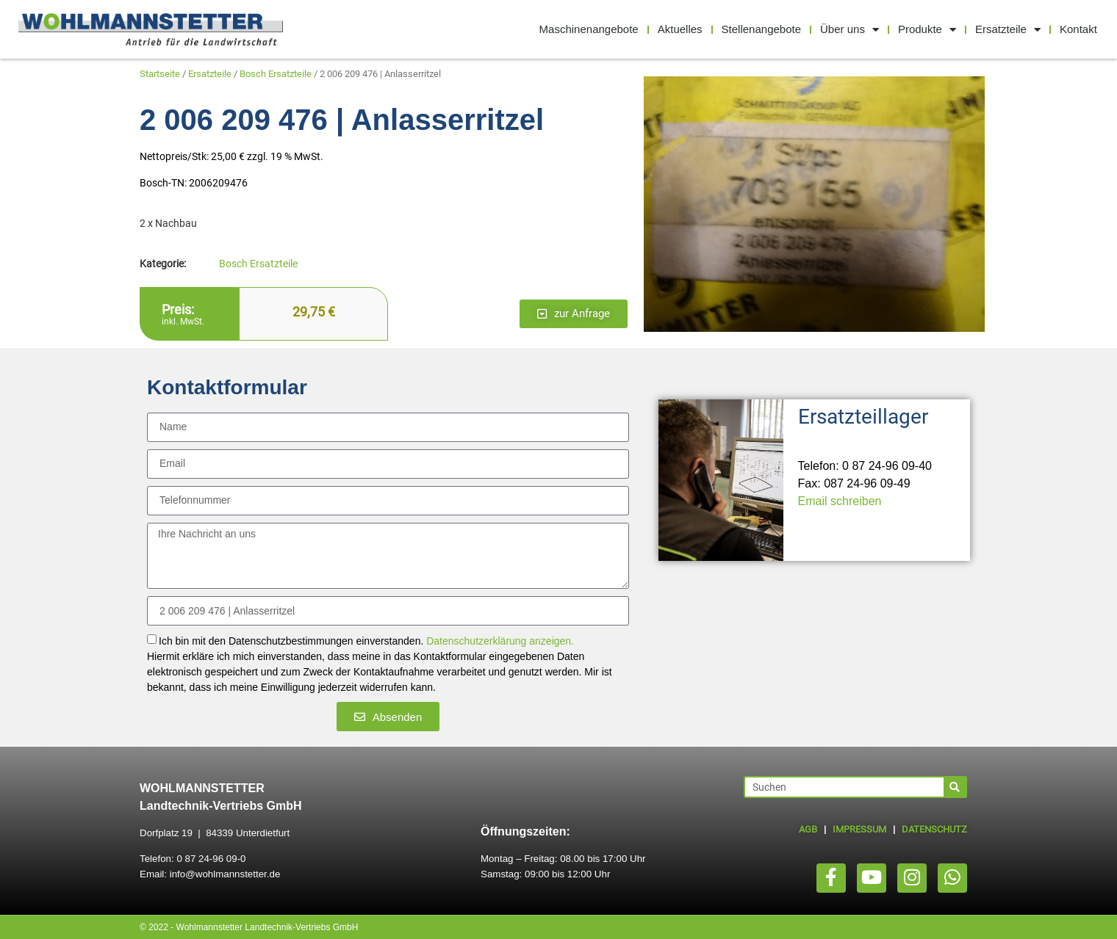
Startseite (160, 73)
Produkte (927, 30)
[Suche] (955, 787)
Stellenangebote (761, 29)
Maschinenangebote (589, 29)
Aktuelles (680, 29)
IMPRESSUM (859, 829)
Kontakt (1078, 29)
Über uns (849, 30)
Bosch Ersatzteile (276, 73)
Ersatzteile (1008, 30)
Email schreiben (840, 501)
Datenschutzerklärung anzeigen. (500, 642)
